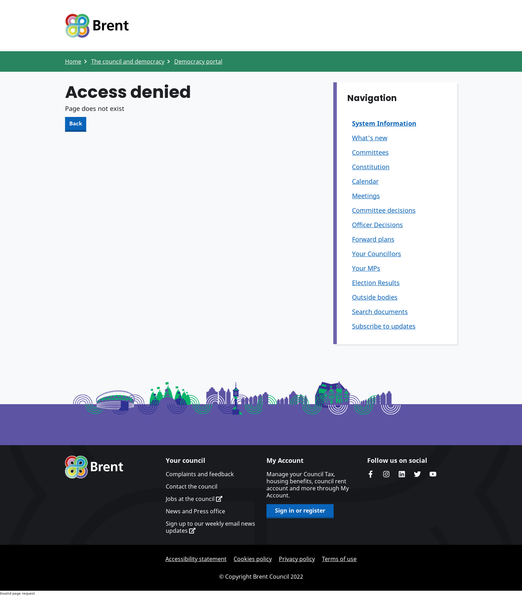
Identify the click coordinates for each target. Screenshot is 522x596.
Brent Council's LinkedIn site (401, 474)
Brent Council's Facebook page (370, 474)
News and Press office (195, 511)
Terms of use (339, 558)
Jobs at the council (194, 498)
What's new (369, 138)
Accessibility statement (196, 558)
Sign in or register (300, 510)
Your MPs (366, 268)
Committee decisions (384, 210)
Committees (370, 152)
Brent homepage (94, 467)
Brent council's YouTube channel (432, 474)
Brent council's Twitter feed (417, 474)
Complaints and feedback (200, 474)
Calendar (365, 181)
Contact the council (191, 486)
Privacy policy (297, 558)
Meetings (366, 195)
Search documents (380, 311)
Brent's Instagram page (386, 474)
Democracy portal (198, 61)
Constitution (370, 167)
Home (73, 61)
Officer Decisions (377, 224)
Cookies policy (253, 558)
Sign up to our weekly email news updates (210, 527)
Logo (97, 25)
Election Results (376, 282)
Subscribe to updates (384, 326)
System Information (384, 123)
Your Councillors (376, 253)
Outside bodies (375, 297)
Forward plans (373, 239)
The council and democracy (127, 61)
